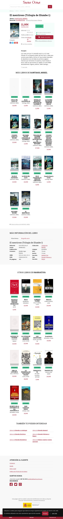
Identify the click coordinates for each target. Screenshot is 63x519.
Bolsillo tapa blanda (22, 252)
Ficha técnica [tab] (14, 238)
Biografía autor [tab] (25, 238)
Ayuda (11, 466)
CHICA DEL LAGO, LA (14, 100)
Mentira (48, 299)
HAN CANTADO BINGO (26, 407)
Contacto (12, 463)
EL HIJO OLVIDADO (14, 176)
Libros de (18, 430)
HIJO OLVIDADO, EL (26, 100)
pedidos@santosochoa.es (35, 479)
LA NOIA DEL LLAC (26, 176)
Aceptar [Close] (45, 513)
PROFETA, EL (49, 370)
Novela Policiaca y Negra (34, 20)
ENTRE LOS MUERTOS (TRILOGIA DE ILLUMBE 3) (37, 102)
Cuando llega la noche (48, 176)
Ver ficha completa (26, 44)
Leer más (54, 513)
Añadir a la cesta (44, 37)
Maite (26, 299)
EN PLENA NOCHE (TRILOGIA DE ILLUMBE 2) (26, 137)
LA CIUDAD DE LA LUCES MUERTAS (25, 338)
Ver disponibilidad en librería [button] (43, 41)
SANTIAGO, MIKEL (21, 19)
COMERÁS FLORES (37, 300)
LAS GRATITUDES (37, 337)
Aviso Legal (13, 469)
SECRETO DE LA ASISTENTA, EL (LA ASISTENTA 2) (14, 408)
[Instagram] (20, 484)
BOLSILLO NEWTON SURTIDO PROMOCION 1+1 (14, 302)
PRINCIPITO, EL (37, 371)
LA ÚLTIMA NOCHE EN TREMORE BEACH (48, 102)
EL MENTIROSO (26, 212)
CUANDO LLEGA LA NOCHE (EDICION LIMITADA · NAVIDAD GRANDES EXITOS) (48, 140)
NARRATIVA (20, 20)
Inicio (12, 10)
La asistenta (48, 336)
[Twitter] (15, 484)
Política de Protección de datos (18, 471)
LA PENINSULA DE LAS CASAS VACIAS (25, 373)
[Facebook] (11, 484)
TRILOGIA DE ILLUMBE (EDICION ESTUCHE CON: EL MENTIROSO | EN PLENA (37, 139)
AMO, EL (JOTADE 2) (14, 371)
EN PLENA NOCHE (14, 212)
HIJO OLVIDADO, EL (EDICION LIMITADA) (37, 178)
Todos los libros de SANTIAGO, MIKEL (20, 224)
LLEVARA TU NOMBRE (14, 337)
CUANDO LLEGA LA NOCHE (14, 136)
